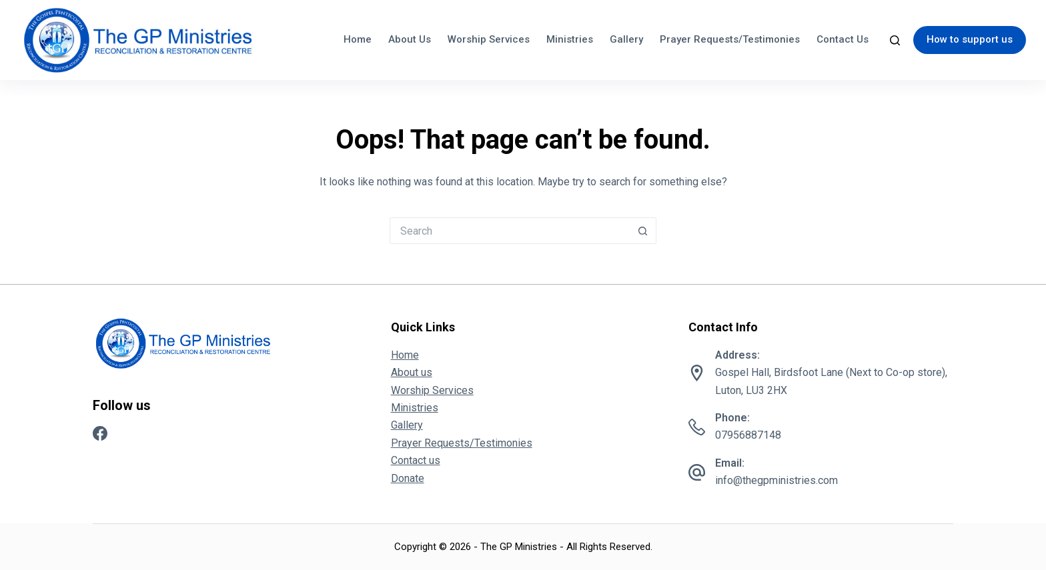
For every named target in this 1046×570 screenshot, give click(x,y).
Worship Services (489, 39)
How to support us (970, 39)
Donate (407, 478)
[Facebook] (100, 433)
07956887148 (748, 435)
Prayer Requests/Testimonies (730, 39)
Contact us (843, 39)
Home (358, 39)
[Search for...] (510, 230)
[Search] (895, 40)
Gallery (626, 39)
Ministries (569, 39)
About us (409, 39)
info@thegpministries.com (776, 480)
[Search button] (643, 230)
